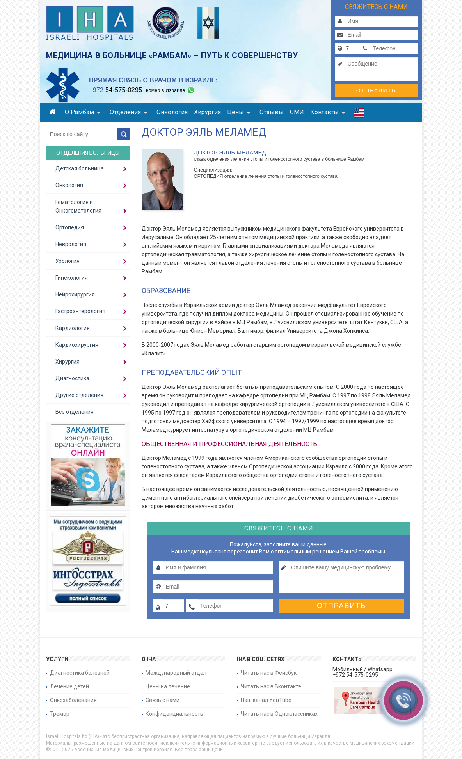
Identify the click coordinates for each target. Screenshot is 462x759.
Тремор (59, 714)
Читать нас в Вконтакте (271, 686)
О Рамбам (82, 112)
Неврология (70, 244)
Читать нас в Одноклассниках (279, 714)
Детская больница (79, 168)
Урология (67, 261)
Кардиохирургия (76, 345)
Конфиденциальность (174, 714)
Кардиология (72, 328)
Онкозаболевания (73, 700)
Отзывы (271, 112)
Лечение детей (69, 686)
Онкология (172, 112)
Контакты (327, 112)
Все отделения (74, 412)
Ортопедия (69, 227)
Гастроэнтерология (80, 311)
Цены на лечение (168, 686)
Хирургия (207, 112)
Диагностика (72, 378)
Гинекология (71, 278)
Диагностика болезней (80, 673)
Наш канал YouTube (266, 700)
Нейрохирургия (75, 294)
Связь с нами (162, 700)
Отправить (376, 90)
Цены (238, 112)
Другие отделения (79, 395)
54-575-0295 (115, 90)
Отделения (128, 112)
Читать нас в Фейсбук (269, 673)
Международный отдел (176, 673)
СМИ (297, 112)
